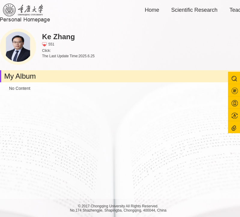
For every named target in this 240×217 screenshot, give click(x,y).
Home (152, 10)
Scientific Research (194, 10)
